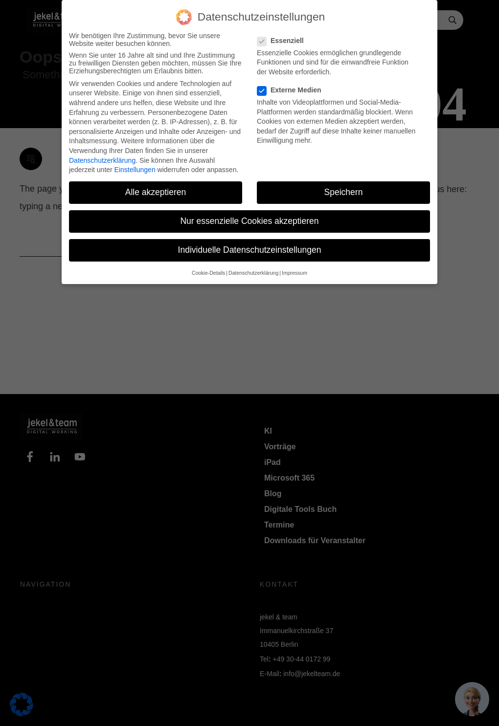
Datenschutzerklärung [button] (253, 273)
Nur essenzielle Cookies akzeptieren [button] (249, 221)
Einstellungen (135, 170)
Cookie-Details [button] (208, 273)
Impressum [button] (294, 273)
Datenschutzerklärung (102, 160)
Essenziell (283, 40)
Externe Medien (292, 90)
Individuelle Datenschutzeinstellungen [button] (249, 250)
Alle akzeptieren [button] (155, 192)
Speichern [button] (343, 192)
